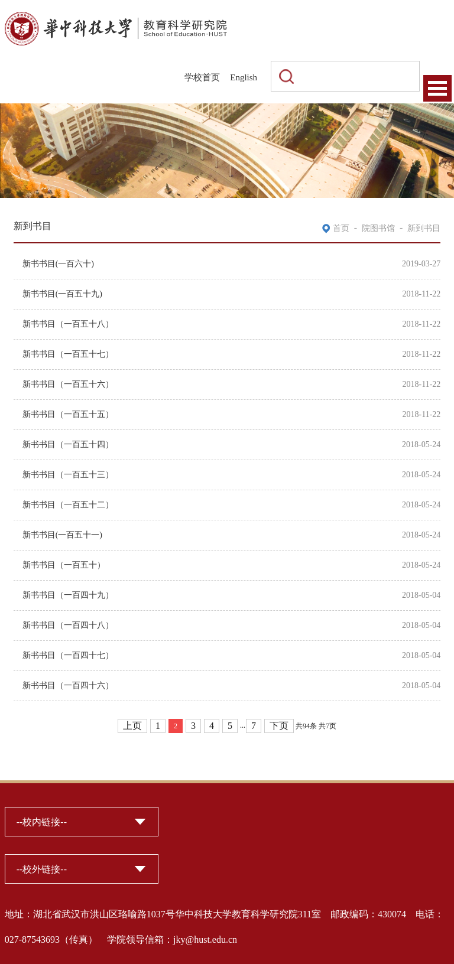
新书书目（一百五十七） (68, 354)
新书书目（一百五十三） (68, 474)
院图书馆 (378, 228)
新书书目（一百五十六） (68, 384)
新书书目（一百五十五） (68, 414)
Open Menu (437, 88)
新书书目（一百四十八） (68, 625)
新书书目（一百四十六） (68, 685)
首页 (341, 228)
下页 (279, 726)
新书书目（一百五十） (63, 565)
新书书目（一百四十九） (68, 595)
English (243, 77)
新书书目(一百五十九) (62, 293)
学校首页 (202, 77)
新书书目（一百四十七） (68, 655)
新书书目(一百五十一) (62, 534)
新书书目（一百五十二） (68, 504)
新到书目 (423, 228)
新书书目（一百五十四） (68, 444)
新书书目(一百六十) (58, 263)
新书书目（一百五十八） (68, 324)
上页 (132, 726)
